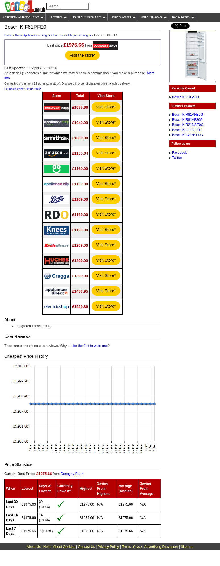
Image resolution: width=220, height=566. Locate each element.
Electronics (58, 17)
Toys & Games (183, 17)
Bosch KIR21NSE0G (188, 125)
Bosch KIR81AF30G (187, 120)
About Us (34, 547)
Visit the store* (82, 55)
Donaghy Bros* (72, 474)
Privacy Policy (108, 547)
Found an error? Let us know (22, 89)
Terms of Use (132, 547)
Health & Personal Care (89, 17)
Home (8, 35)
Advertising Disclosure (161, 547)
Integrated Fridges (79, 35)
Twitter (177, 158)
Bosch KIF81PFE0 (186, 97)
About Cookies (64, 547)
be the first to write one (90, 346)
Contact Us (86, 547)
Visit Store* (106, 107)
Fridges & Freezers (52, 35)
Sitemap (187, 547)
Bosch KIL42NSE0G (187, 135)
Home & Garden (123, 17)
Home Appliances (154, 17)
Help (47, 547)
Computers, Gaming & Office (23, 17)
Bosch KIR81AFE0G (187, 115)
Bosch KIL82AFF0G (187, 130)
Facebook (179, 153)
